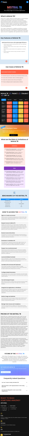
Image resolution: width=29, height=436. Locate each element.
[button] (27, 2)
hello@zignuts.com (4, 407)
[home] (4, 2)
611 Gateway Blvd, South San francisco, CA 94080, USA (10, 431)
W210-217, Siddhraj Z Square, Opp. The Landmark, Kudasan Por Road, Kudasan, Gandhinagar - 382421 (14, 418)
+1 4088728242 (4, 410)
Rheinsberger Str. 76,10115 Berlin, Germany (8, 425)
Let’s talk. (4, 403)
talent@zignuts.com (14, 407)
